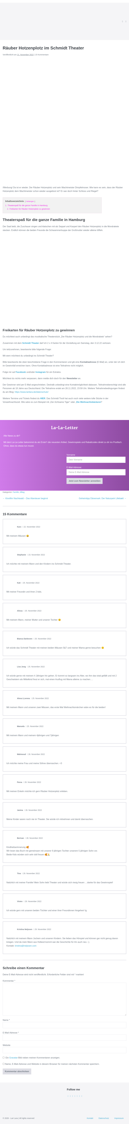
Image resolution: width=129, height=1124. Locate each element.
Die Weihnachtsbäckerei (88, 402)
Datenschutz (104, 1118)
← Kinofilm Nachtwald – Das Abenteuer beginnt (25, 498)
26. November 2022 (36, 754)
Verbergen (30, 201)
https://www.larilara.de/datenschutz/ (31, 392)
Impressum (119, 1118)
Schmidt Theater (30, 343)
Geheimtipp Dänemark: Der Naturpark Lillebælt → (102, 498)
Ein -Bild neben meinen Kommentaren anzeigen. (32, 1058)
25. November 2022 (30, 583)
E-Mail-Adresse (11, 1033)
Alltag (22, 492)
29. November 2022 (31, 873)
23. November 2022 (36, 555)
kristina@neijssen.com (25, 946)
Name (6, 1020)
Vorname (71, 455)
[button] (122, 21)
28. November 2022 (34, 838)
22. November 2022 (31, 527)
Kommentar (9, 981)
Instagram (41, 372)
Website (6, 1045)
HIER (42, 398)
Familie (16, 492)
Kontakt (90, 1118)
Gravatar (13, 1058)
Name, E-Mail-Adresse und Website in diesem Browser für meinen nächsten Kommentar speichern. (52, 1064)
